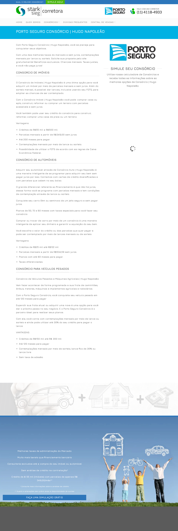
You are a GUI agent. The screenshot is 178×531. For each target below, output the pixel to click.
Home (19, 22)
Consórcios (52, 22)
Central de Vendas (103, 22)
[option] (57, 141)
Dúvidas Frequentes (75, 22)
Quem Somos (33, 22)
